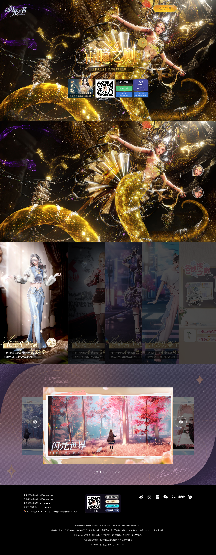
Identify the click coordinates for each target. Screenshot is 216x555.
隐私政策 (94, 545)
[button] (181, 422)
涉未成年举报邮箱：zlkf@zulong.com (38, 499)
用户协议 (103, 545)
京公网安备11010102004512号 (37, 512)
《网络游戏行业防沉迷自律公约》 (64, 512)
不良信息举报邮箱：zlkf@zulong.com (38, 495)
